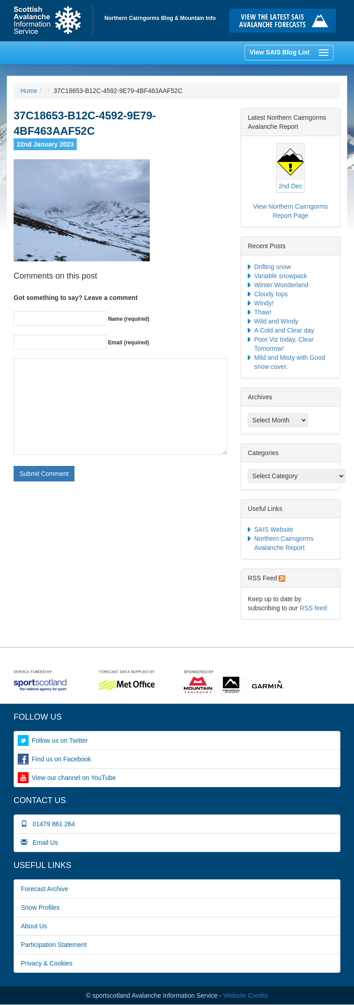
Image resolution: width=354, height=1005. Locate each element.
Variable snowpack (280, 275)
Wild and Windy (276, 321)
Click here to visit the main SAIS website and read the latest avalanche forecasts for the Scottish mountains (284, 21)
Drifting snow (272, 266)
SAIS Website (273, 529)
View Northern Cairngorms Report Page (290, 211)
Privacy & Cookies (47, 963)
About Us (34, 926)
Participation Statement (54, 944)
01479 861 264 (48, 824)
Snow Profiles (40, 907)
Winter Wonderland (281, 285)
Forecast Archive (44, 888)
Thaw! (262, 312)
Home (53, 20)
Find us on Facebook (61, 759)
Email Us (39, 842)
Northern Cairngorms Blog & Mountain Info (160, 18)
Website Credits (245, 995)
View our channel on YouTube (74, 777)
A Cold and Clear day (284, 330)
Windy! (264, 303)
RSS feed (313, 608)
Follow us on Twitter (60, 740)
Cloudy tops (271, 294)
